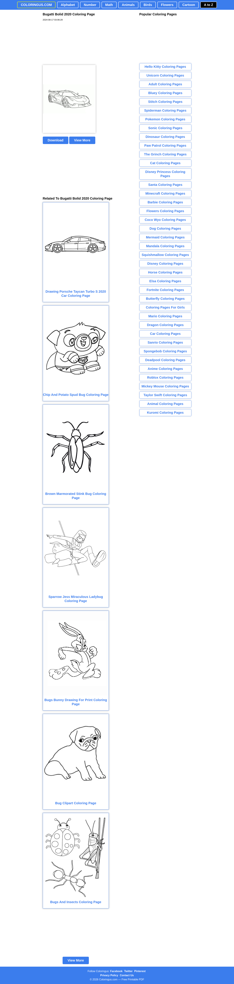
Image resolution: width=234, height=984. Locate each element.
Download (56, 140)
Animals (128, 5)
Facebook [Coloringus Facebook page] (116, 971)
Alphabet (68, 5)
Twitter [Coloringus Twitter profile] (128, 971)
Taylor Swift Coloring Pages (165, 395)
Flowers (167, 5)
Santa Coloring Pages (165, 185)
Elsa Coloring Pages (165, 281)
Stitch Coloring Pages (165, 102)
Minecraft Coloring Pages (165, 193)
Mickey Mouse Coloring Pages (165, 386)
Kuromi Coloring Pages (165, 412)
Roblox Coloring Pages (165, 377)
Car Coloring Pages (165, 333)
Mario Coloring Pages (165, 316)
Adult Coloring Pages (165, 84)
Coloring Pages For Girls (165, 307)
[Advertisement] (67, 43)
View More (82, 140)
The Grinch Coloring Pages (165, 154)
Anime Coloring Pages (165, 369)
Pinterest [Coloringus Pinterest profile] (139, 971)
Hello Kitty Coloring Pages (165, 66)
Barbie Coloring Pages (165, 202)
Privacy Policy (109, 975)
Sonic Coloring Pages (165, 128)
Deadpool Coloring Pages (165, 360)
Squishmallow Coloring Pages (165, 255)
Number (90, 5)
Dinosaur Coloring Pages (165, 137)
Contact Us (127, 975)
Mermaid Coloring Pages (165, 237)
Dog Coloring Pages (165, 228)
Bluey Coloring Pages (165, 93)
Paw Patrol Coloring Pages (165, 145)
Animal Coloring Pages (165, 404)
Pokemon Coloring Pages (165, 119)
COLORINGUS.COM (36, 5)
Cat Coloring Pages (165, 163)
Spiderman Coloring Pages (165, 110)
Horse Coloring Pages (165, 272)
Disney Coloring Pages (165, 263)
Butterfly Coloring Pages (165, 298)
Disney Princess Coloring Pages (165, 174)
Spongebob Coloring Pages (165, 351)
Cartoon (188, 5)
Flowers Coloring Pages (165, 211)
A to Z (208, 5)
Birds (148, 5)
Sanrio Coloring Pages (165, 342)
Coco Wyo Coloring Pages (165, 220)
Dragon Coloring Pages (165, 325)
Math (109, 5)
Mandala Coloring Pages (165, 246)
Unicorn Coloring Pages (165, 75)
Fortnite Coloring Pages (165, 290)
